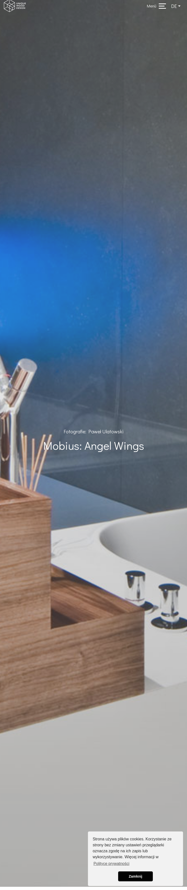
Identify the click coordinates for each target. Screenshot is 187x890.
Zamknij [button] (135, 876)
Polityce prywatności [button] (111, 863)
